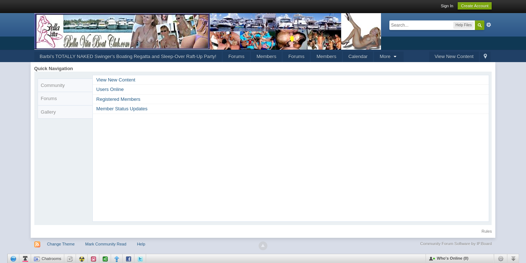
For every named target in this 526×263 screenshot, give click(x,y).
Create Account (474, 6)
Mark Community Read (105, 244)
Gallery (48, 112)
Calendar (358, 56)
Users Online (110, 89)
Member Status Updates (122, 108)
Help (141, 244)
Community (53, 85)
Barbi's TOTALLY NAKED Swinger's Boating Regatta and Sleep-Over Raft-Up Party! (128, 56)
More (389, 56)
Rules (486, 231)
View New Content (454, 56)
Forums (236, 56)
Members (266, 56)
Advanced (489, 25)
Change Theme (61, 244)
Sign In (447, 6)
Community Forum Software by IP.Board (456, 243)
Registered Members (118, 99)
